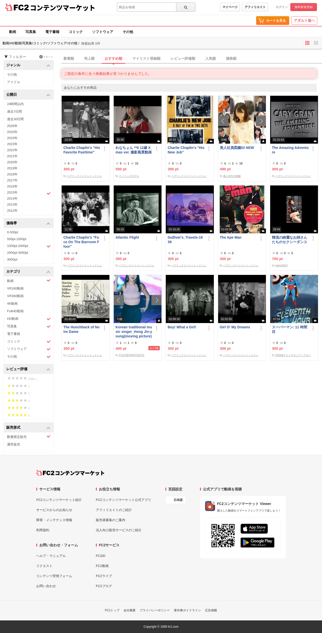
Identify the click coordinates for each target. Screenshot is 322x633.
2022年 (12, 150)
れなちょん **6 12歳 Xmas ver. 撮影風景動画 (133, 150)
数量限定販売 (29, 436)
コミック (76, 32)
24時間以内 (15, 104)
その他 (128, 32)
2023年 (12, 144)
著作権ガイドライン (187, 610)
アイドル (13, 82)
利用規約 (42, 530)
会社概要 (130, 610)
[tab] (191, 59)
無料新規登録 (304, 7)
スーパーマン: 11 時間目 (289, 329)
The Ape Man (231, 237)
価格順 (231, 58)
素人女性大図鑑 (232, 176)
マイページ (229, 7)
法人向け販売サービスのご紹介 (119, 530)
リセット (46, 56)
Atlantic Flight (127, 237)
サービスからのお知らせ (54, 510)
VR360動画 (15, 296)
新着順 (68, 58)
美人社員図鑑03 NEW (237, 148)
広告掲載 (211, 610)
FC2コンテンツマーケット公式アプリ (123, 500)
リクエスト (44, 566)
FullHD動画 (15, 311)
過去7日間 (14, 111)
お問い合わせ (46, 586)
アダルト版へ (304, 20)
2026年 (12, 126)
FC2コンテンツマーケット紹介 (59, 500)
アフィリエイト (255, 7)
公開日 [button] (28, 94)
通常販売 (13, 444)
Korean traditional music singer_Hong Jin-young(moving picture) (133, 331)
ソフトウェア (102, 32)
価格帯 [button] (28, 223)
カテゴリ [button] (28, 271)
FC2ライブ (104, 576)
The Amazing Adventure (290, 150)
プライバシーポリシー (155, 610)
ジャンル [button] (28, 65)
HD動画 (29, 319)
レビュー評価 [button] (28, 369)
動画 (12, 32)
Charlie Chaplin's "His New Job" (186, 150)
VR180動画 (15, 288)
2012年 (12, 210)
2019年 (12, 168)
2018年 (12, 174)
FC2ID (100, 556)
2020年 (12, 162)
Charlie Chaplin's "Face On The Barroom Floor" (81, 241)
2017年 (12, 180)
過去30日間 (15, 119)
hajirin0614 (281, 265)
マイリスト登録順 (146, 58)
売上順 (89, 58)
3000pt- (12, 259)
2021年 (12, 156)
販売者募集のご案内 (110, 520)
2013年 (12, 204)
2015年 (29, 193)
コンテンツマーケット (62, 7)
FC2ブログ (104, 586)
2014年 (12, 198)
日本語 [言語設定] (178, 500)
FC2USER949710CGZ (131, 355)
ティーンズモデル (129, 176)
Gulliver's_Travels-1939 (185, 239)
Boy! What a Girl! (182, 327)
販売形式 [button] (28, 427)
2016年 (12, 186)
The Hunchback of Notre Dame (81, 329)
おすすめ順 (113, 58)
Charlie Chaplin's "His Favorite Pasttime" (81, 150)
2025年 (12, 132)
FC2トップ (112, 610)
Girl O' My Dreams (235, 327)
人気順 (210, 58)
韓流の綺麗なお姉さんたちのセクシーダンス (289, 239)
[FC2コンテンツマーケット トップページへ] (70, 472)
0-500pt (12, 232)
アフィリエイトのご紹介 (114, 510)
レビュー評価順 (183, 58)
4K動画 (12, 303)
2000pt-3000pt (17, 253)
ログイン (282, 7)
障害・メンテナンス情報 (54, 520)
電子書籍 (52, 32)
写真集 (30, 32)
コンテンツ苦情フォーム (54, 576)
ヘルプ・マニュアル (51, 556)
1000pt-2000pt (29, 246)
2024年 (12, 138)
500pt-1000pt (16, 239)
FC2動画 (102, 566)
